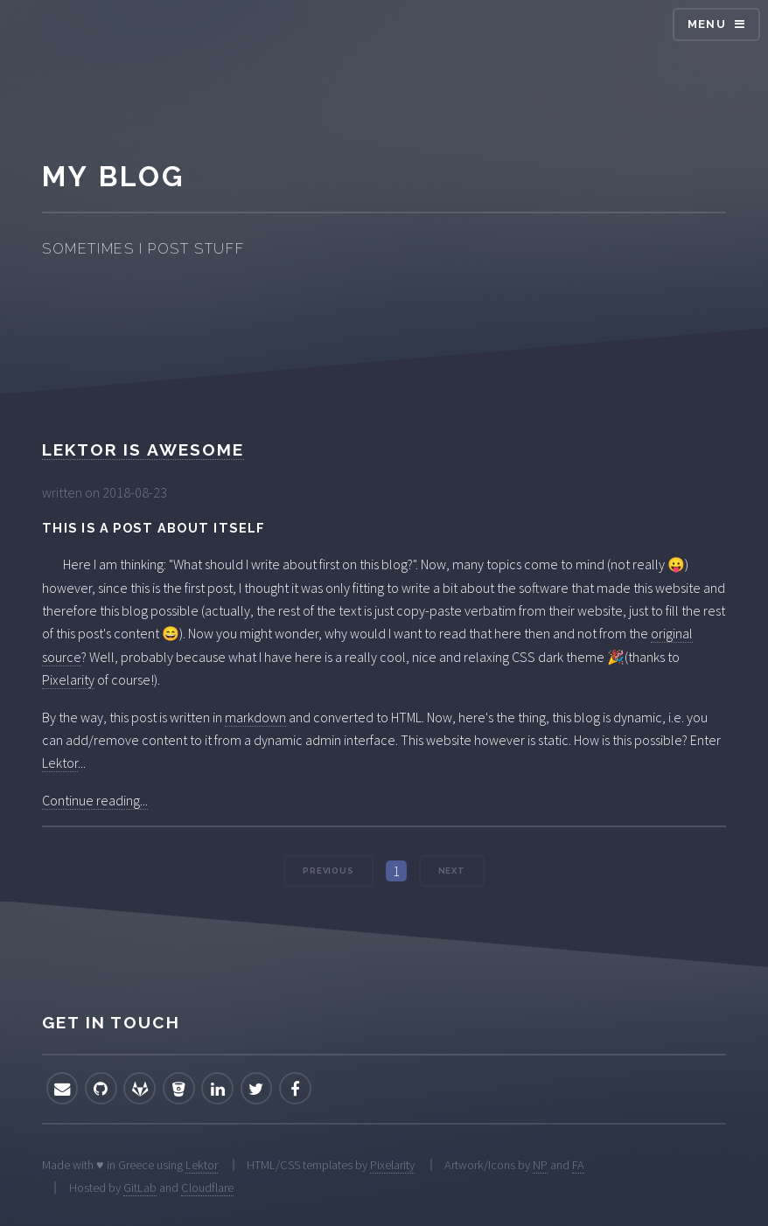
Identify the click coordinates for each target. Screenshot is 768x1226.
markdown (255, 717)
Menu (707, 24)
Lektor (60, 762)
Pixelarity (68, 679)
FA (578, 1165)
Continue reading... (95, 800)
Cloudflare (207, 1187)
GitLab (140, 1187)
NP (540, 1165)
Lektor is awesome (143, 449)
